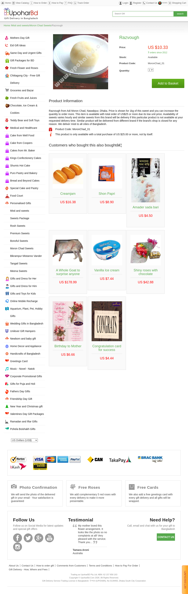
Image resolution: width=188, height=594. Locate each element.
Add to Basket (168, 83)
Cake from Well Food (22, 135)
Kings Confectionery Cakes (25, 158)
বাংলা (164, 3)
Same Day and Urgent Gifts (25, 52)
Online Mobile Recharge (24, 301)
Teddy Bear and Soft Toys (24, 120)
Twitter (28, 537)
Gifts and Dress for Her (23, 278)
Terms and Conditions (100, 565)
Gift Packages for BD (22, 60)
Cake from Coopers (21, 142)
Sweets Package (19, 218)
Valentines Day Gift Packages (27, 413)
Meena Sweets (18, 271)
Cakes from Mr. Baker (22, 150)
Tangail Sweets (18, 263)
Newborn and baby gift (23, 338)
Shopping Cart (179, 3)
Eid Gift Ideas (18, 45)
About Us (14, 565)
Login (125, 3)
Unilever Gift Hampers (22, 331)
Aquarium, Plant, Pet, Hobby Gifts (26, 312)
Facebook (17, 537)
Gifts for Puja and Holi (22, 383)
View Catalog (22, 3)
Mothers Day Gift (19, 37)
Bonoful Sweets (19, 240)
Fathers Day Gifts (20, 391)
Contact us (166, 537)
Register (137, 3)
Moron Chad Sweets (40, 25)
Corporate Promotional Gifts (26, 376)
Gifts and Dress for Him (23, 286)
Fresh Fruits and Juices (23, 97)
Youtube (49, 537)
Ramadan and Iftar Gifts (23, 421)
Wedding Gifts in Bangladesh (26, 323)
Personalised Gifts (20, 203)
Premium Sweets (20, 233)
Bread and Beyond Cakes (24, 180)
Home (8, 3)
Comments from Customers (71, 565)
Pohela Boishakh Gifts (22, 429)
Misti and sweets (20, 25)
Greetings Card (19, 361)
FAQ (70, 3)
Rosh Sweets (17, 225)
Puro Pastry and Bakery (23, 173)
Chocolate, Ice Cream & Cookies (23, 109)
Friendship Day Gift (21, 398)
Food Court (16, 195)
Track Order (83, 3)
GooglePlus (38, 537)
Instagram (17, 546)
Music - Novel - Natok (22, 368)
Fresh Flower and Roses (24, 68)
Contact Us (151, 3)
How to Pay (57, 3)
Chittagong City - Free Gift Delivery (25, 79)
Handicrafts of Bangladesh (25, 353)
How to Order (40, 3)
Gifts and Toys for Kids (23, 293)
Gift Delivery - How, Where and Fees (28, 569)
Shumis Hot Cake (20, 165)
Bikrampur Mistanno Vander (26, 255)
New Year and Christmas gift (26, 406)
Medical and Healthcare (23, 127)
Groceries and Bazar (22, 90)
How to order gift (45, 565)
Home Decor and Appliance (25, 346)
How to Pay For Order (126, 565)
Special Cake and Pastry (24, 188)
